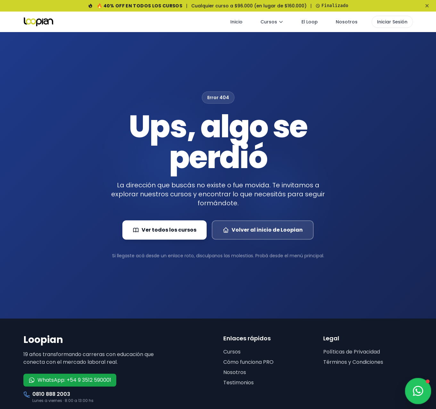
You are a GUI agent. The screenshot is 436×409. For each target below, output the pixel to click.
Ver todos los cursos (164, 230)
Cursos (272, 22)
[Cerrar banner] (427, 6)
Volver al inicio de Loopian (263, 230)
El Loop (309, 22)
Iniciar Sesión (392, 22)
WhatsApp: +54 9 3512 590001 (70, 380)
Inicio (236, 22)
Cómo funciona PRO (248, 362)
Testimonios (238, 382)
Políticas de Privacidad (351, 351)
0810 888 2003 (51, 394)
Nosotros (347, 22)
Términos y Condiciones (353, 362)
